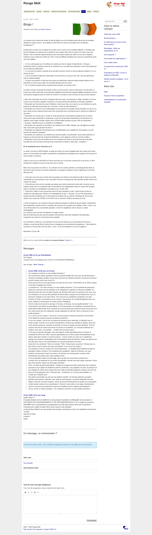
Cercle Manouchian (74, 11)
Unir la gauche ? (110, 54)
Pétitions (96, 11)
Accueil (26, 19)
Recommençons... (110, 38)
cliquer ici (69, 240)
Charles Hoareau (45, 29)
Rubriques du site (29, 11)
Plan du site (28, 529)
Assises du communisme (58, 11)
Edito (83, 11)
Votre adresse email (31, 468)
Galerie (89, 11)
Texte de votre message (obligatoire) (37, 485)
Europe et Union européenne (114, 96)
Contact (46, 529)
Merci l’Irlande (38, 264)
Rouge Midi (32, 3)
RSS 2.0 (53, 529)
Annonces (46, 11)
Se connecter (28, 463)
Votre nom (27, 457)
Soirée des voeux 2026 (112, 34)
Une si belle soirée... (111, 62)
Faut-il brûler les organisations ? (115, 58)
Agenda (39, 11)
